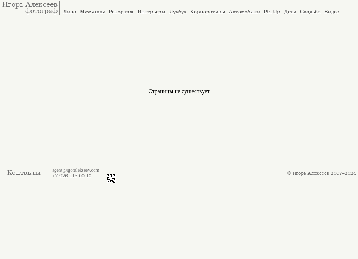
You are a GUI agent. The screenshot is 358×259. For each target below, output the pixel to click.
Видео (331, 12)
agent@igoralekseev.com (75, 170)
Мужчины (92, 12)
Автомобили (244, 12)
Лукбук (178, 12)
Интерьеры (151, 12)
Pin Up (272, 12)
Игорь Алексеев (30, 4)
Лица (69, 12)
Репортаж (121, 12)
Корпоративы (207, 12)
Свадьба (310, 12)
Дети (290, 12)
